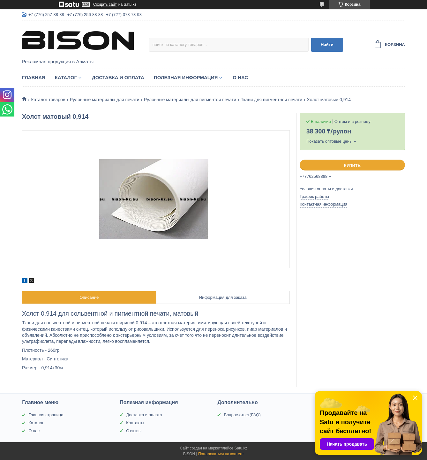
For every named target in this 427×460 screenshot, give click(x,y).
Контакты (135, 422)
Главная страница (45, 414)
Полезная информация (186, 77)
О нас (240, 77)
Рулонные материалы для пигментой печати (190, 99)
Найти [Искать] (327, 44)
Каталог (66, 77)
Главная (33, 77)
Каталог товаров (48, 99)
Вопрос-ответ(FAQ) (242, 414)
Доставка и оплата (118, 77)
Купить (352, 165)
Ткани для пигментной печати (272, 99)
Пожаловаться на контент (221, 454)
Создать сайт (105, 4)
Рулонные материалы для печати (104, 99)
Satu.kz (240, 448)
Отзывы (133, 430)
